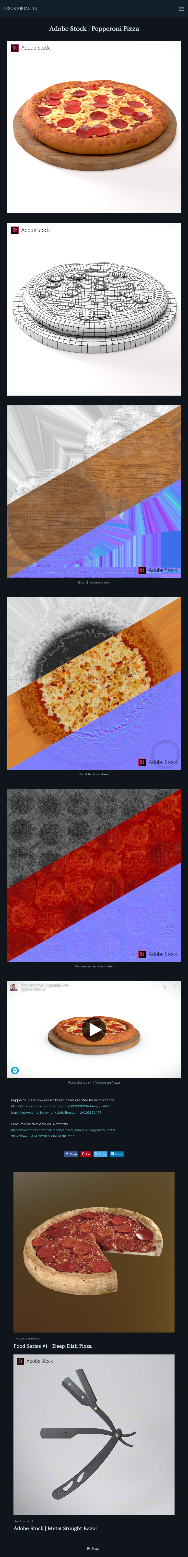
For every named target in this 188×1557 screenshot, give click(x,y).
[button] (93, 1549)
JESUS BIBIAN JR (20, 8)
